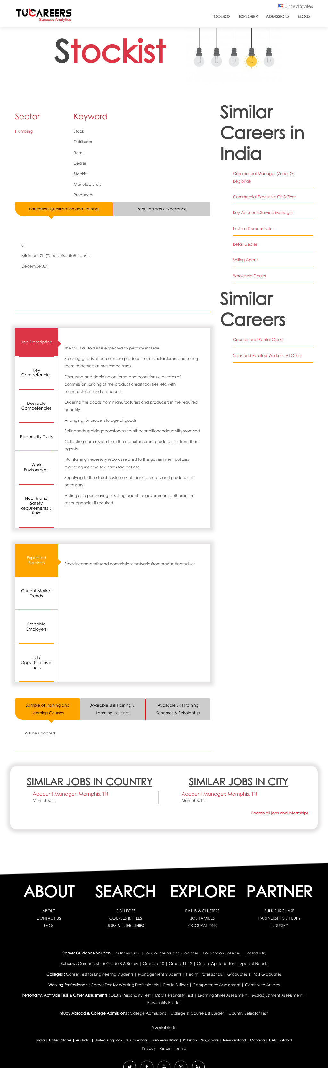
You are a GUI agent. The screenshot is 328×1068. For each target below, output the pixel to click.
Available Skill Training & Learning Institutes (112, 709)
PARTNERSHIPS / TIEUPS (279, 918)
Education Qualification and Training (64, 209)
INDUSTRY (279, 925)
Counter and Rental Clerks (258, 331)
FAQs (48, 925)
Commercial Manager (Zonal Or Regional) (273, 173)
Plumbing (24, 131)
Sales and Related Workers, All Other (267, 347)
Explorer (248, 16)
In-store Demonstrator (253, 220)
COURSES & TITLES (125, 918)
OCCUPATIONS (202, 925)
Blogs (304, 16)
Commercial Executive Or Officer (264, 189)
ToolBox (221, 16)
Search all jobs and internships (279, 813)
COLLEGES (125, 910)
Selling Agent (245, 252)
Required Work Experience (162, 209)
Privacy (149, 1048)
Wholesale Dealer (249, 267)
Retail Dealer (245, 236)
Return (166, 1048)
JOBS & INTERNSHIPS (125, 925)
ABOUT (48, 910)
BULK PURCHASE (279, 910)
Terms (180, 1048)
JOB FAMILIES (202, 918)
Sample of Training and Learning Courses (48, 709)
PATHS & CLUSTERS (202, 910)
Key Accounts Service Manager (262, 205)
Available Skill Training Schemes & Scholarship (178, 709)
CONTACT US (49, 918)
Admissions (277, 16)
